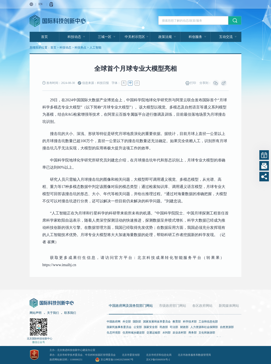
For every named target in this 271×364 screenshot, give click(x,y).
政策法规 (165, 37)
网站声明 (35, 312)
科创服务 (195, 37)
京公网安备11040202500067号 (117, 359)
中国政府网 (113, 321)
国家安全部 (151, 327)
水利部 (166, 332)
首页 (44, 37)
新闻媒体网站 (229, 305)
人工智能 (95, 47)
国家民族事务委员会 (119, 327)
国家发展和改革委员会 (157, 321)
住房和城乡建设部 (134, 332)
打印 (190, 83)
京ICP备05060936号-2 (158, 359)
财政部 (184, 327)
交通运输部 (153, 332)
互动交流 (226, 37)
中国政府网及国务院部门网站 (131, 305)
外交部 (127, 321)
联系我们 (70, 312)
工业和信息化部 (208, 321)
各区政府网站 (202, 305)
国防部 (137, 321)
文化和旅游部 (207, 332)
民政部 (164, 327)
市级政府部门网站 (172, 305)
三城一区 (104, 37)
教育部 (177, 321)
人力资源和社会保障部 (204, 327)
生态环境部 (113, 332)
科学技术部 (190, 321)
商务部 (192, 332)
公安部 (138, 327)
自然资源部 (227, 327)
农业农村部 (179, 332)
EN (41, 4)
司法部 (174, 327)
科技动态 (74, 37)
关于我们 (53, 312)
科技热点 (80, 47)
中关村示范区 (135, 37)
